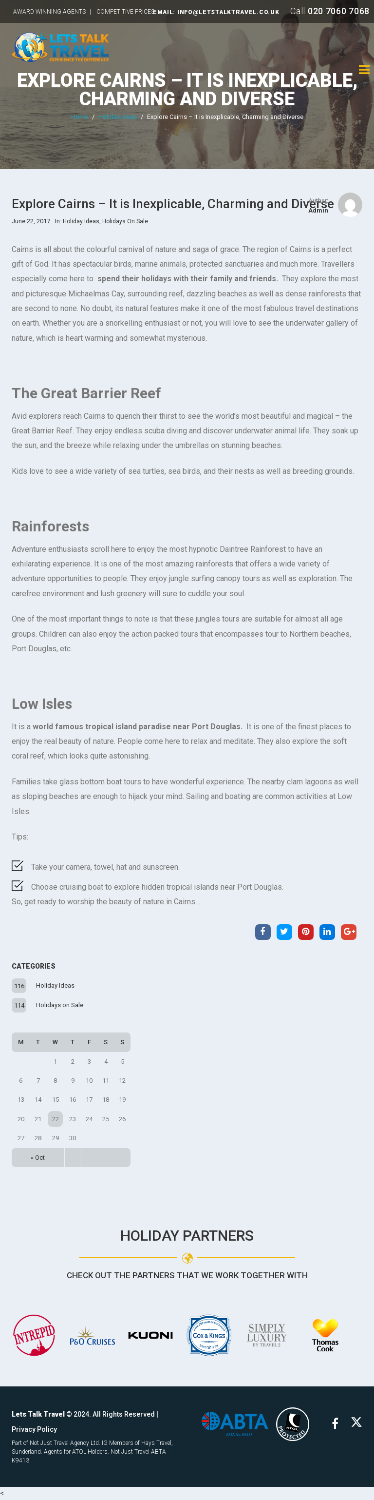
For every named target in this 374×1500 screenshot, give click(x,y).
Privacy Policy (34, 1429)
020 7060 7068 (339, 11)
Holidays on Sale (59, 1005)
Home (79, 116)
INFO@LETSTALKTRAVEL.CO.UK (228, 12)
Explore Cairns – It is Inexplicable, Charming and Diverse (187, 90)
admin (318, 210)
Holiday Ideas (117, 116)
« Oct (38, 1157)
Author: (318, 200)
